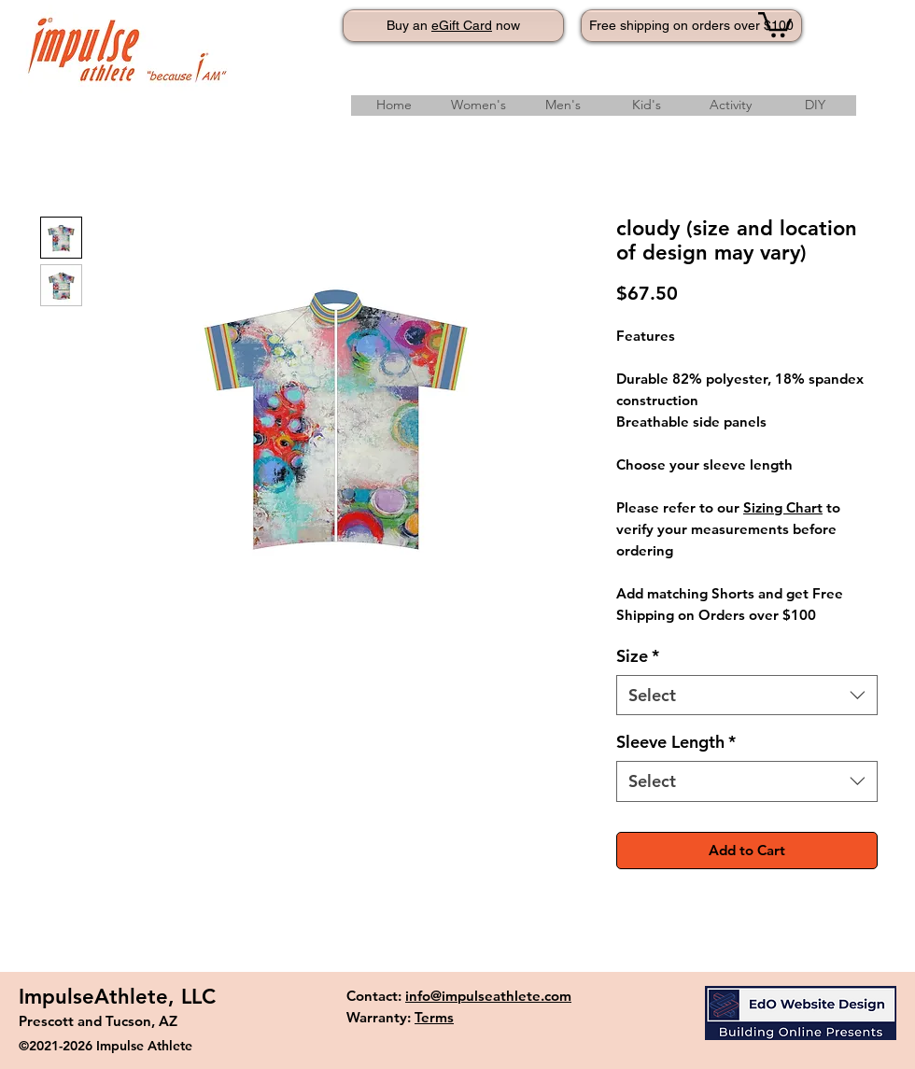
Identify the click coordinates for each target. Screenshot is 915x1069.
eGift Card (461, 25)
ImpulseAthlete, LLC (117, 996)
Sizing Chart (783, 507)
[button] (775, 23)
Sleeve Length (676, 742)
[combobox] (747, 695)
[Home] (393, 105)
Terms (434, 1017)
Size (637, 656)
